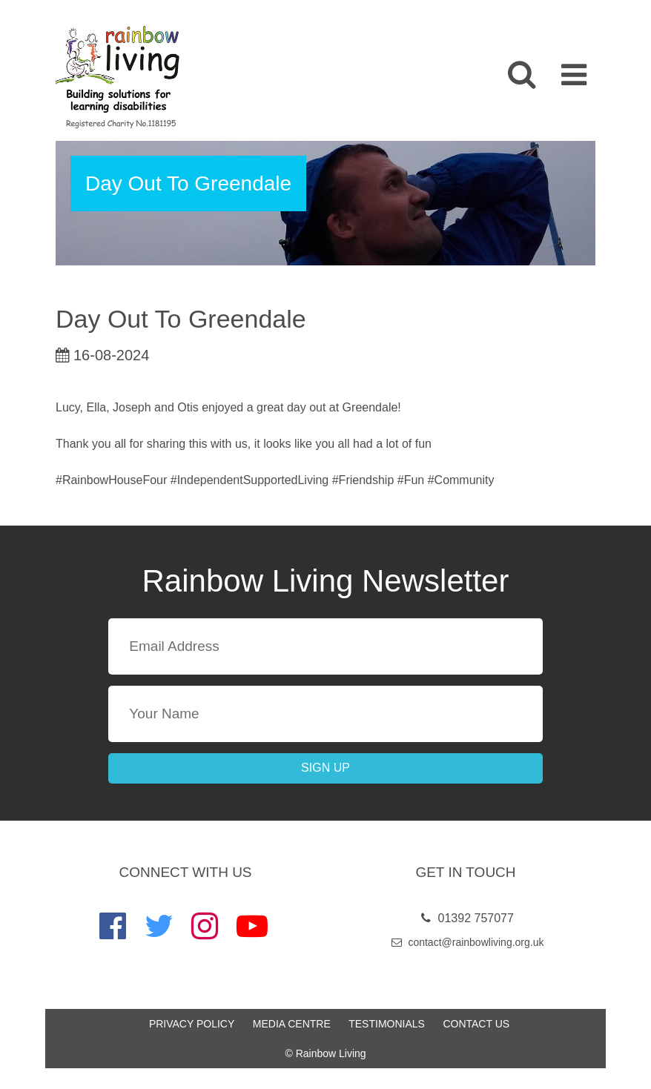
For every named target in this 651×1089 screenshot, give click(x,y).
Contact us (476, 1024)
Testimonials (386, 1024)
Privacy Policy (191, 1024)
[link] (115, 77)
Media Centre (292, 1024)
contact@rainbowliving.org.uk (466, 942)
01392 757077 (465, 918)
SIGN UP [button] (325, 767)
